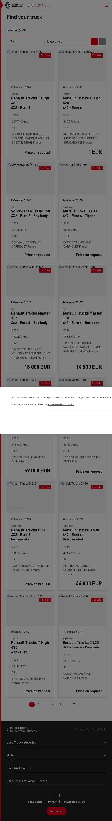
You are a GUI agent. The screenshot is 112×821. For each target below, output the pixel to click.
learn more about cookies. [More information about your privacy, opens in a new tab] (61, 404)
